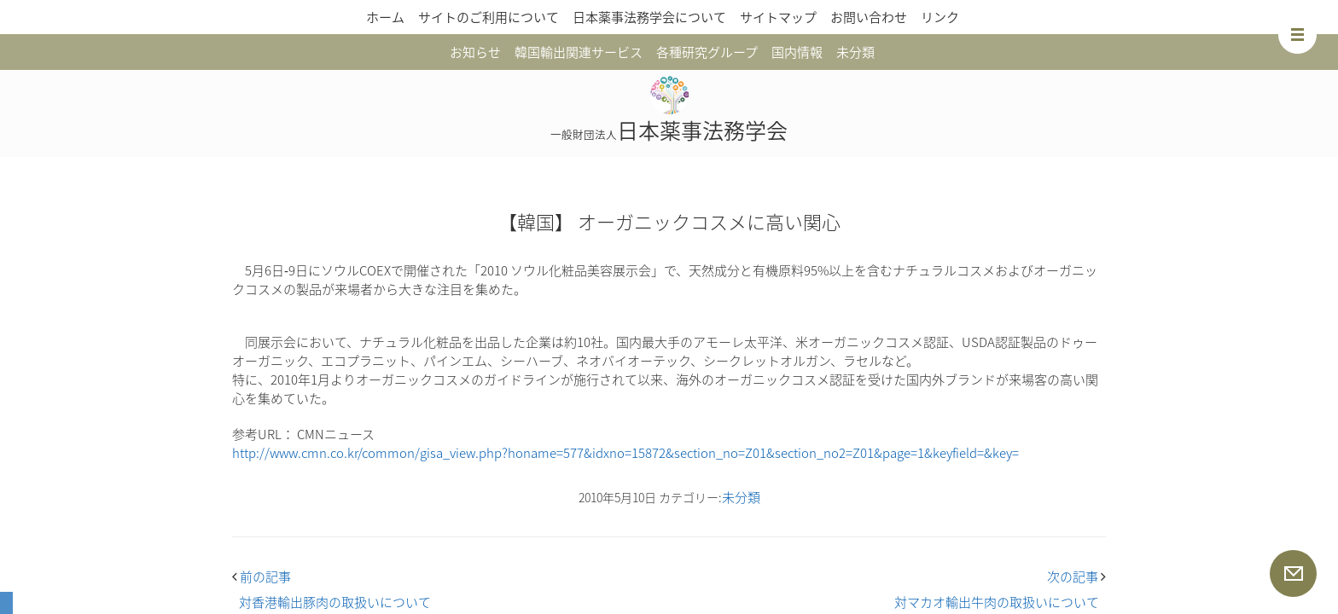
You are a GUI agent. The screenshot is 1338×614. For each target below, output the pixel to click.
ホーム (385, 17)
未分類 (855, 52)
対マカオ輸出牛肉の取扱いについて (996, 602)
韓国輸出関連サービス (579, 52)
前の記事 (261, 576)
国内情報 (797, 52)
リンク (940, 17)
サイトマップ (778, 17)
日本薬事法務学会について (649, 17)
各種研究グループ (707, 52)
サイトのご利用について (488, 17)
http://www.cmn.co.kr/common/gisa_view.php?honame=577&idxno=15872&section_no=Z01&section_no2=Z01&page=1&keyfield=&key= (625, 452)
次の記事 (1076, 576)
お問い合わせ (868, 17)
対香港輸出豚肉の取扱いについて (335, 602)
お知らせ (475, 52)
